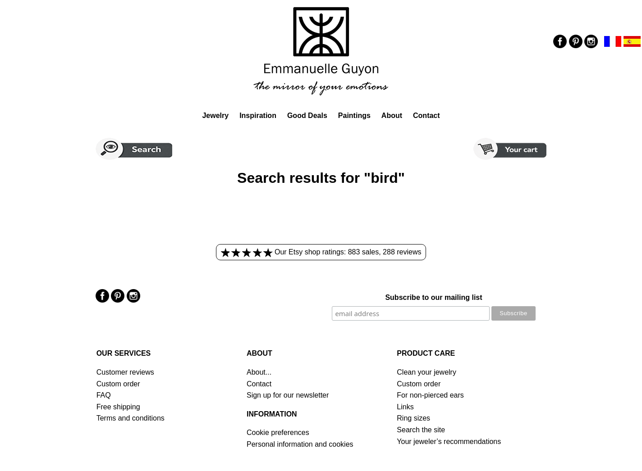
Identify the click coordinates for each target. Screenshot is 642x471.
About (391, 115)
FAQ (103, 395)
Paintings (354, 115)
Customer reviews (125, 372)
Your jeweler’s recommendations (449, 441)
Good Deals (307, 115)
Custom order (118, 384)
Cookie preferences (278, 432)
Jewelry (215, 115)
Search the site (421, 430)
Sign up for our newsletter (288, 395)
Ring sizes (413, 418)
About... (259, 372)
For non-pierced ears (430, 395)
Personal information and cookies (300, 444)
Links (405, 407)
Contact (426, 115)
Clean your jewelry (426, 372)
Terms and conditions (130, 418)
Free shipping (118, 407)
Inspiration (257, 115)
